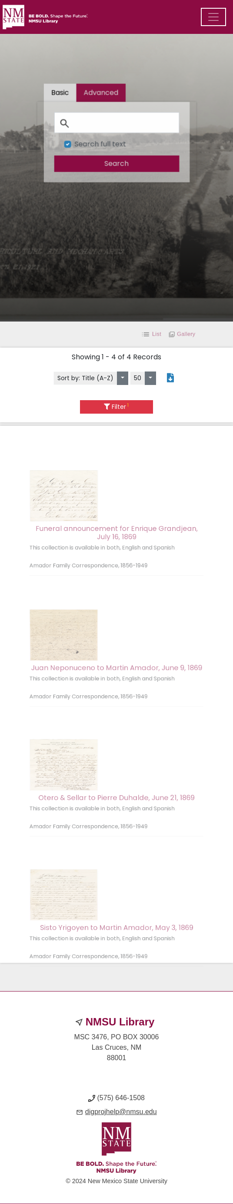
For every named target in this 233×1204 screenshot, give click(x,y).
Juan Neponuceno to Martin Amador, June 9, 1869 (116, 682)
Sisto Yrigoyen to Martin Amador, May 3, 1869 (117, 942)
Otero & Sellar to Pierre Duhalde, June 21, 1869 (117, 812)
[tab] (101, 94)
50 (137, 378)
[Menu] (213, 17)
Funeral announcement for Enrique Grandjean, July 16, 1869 (116, 547)
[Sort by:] (122, 378)
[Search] (116, 123)
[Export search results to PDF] (170, 378)
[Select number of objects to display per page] (150, 378)
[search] (116, 163)
